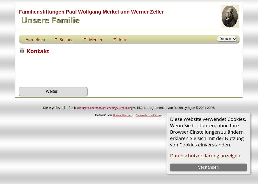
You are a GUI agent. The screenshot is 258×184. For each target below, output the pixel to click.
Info (122, 39)
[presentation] (58, 72)
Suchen (67, 39)
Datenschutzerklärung (149, 115)
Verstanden (208, 167)
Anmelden (35, 39)
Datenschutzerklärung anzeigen (205, 155)
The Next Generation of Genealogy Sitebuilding (105, 108)
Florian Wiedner (122, 115)
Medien (96, 39)
